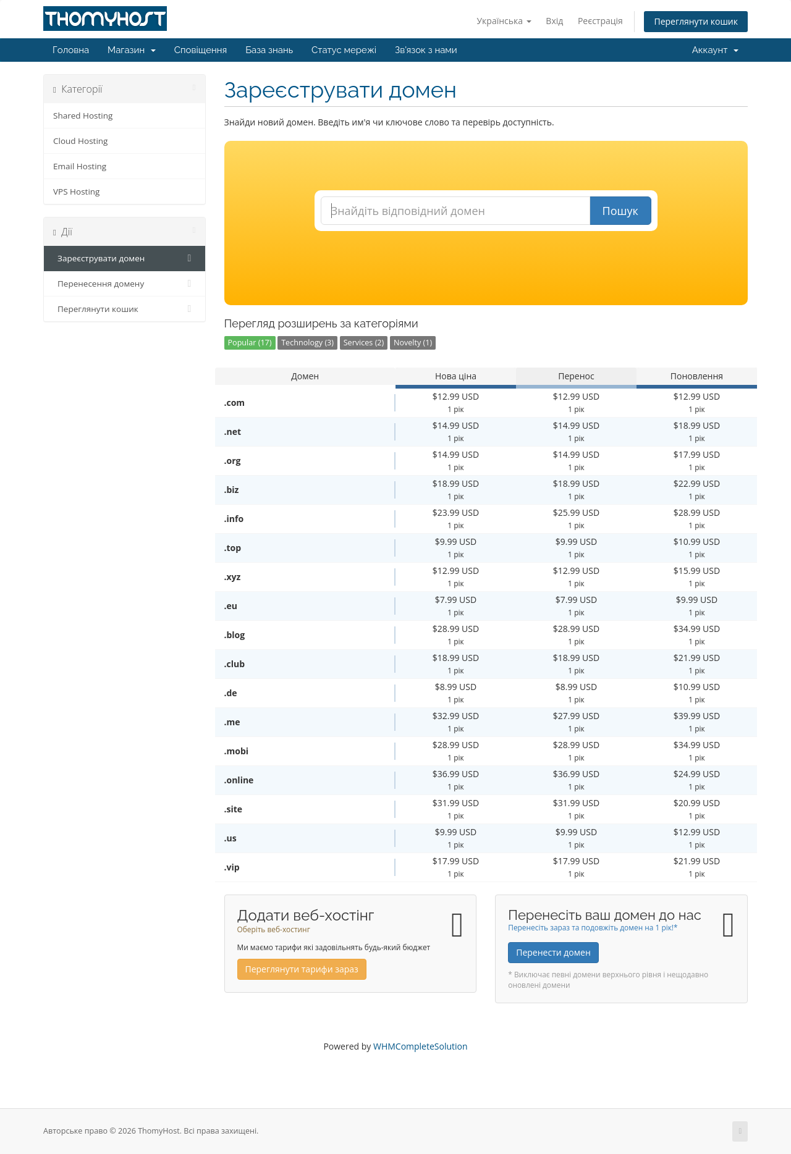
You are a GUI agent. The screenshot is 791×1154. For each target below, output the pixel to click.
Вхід (554, 21)
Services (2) (364, 342)
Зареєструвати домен (124, 258)
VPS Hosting (76, 191)
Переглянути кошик (696, 21)
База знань (269, 50)
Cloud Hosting (80, 140)
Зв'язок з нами (426, 50)
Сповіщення (200, 50)
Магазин (132, 50)
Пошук (620, 210)
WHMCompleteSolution (420, 1046)
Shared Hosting (82, 115)
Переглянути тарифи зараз (301, 969)
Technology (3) (307, 342)
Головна (71, 50)
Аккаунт (715, 50)
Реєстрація (600, 21)
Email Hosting (79, 166)
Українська (503, 21)
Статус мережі (343, 50)
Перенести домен (553, 952)
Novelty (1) (413, 342)
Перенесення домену (124, 283)
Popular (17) (250, 342)
